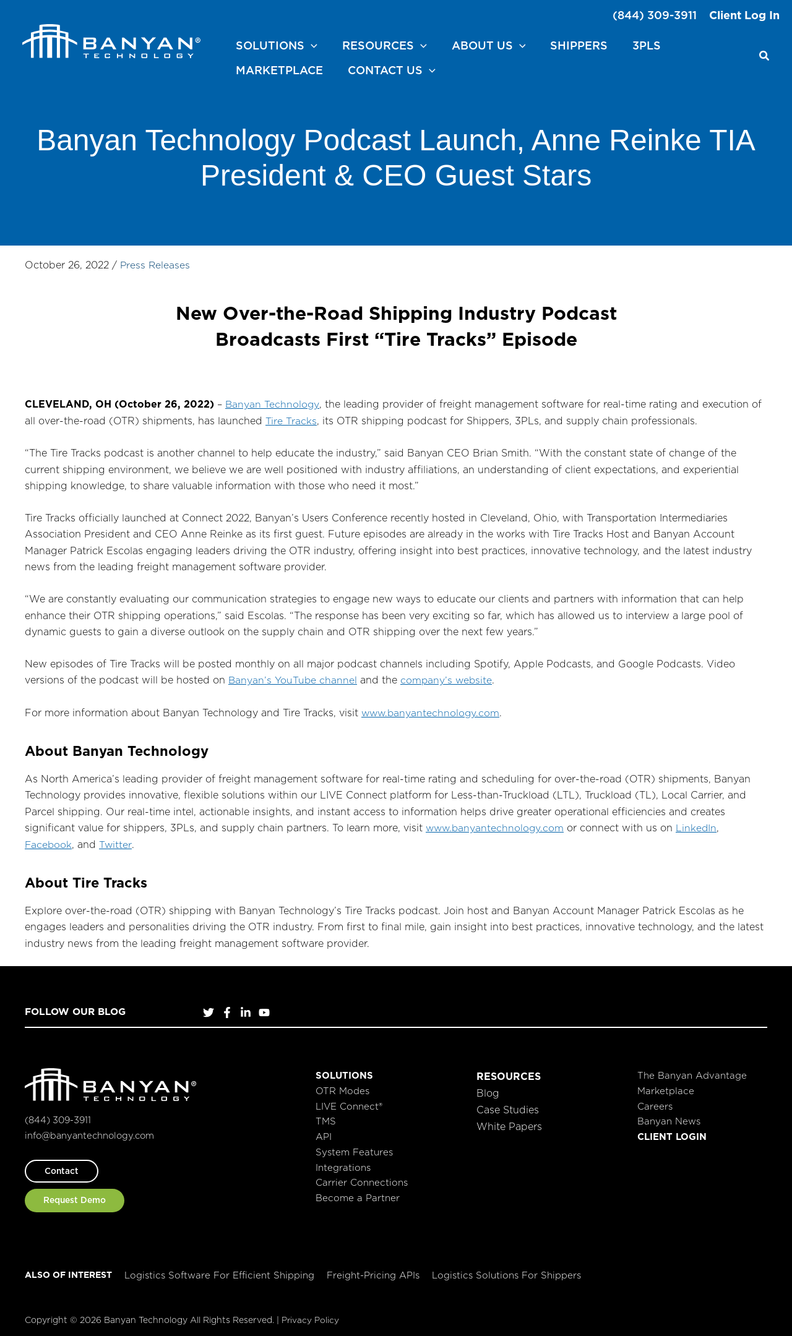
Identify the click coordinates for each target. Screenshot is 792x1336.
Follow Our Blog (78, 1007)
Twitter (116, 840)
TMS (326, 1117)
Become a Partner (358, 1194)
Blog (487, 1088)
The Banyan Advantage (692, 1071)
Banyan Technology (272, 401)
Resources (508, 1072)
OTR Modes (342, 1087)
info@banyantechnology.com (92, 1130)
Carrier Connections (362, 1178)
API (324, 1132)
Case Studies (507, 1105)
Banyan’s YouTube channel (293, 677)
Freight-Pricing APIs (373, 1271)
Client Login (672, 1132)
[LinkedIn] (245, 1008)
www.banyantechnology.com (431, 709)
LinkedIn (699, 824)
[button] (275, 43)
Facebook (49, 840)
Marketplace (665, 1087)
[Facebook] (227, 1008)
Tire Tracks (290, 417)
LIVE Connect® (349, 1101)
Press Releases (155, 262)
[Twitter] (208, 1008)
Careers (655, 1101)
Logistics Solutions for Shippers (506, 1271)
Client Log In (744, 15)
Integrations (343, 1163)
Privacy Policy (311, 1316)
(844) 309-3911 (655, 15)
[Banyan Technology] (111, 39)
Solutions (344, 1071)
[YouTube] (264, 1008)
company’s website (447, 677)
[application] (309, 43)
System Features (354, 1148)
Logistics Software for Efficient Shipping (219, 1271)
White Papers (509, 1121)
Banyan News (668, 1117)
